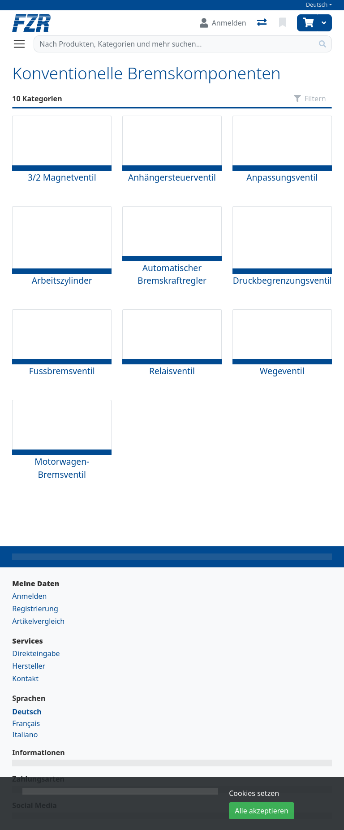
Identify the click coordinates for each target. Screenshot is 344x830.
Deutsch (317, 5)
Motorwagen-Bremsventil (61, 467)
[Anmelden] (223, 23)
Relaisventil (172, 371)
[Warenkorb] (307, 22)
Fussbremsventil (62, 371)
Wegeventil (282, 371)
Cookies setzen (254, 793)
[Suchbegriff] (174, 43)
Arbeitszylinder (62, 280)
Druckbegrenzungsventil (282, 280)
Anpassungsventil (282, 177)
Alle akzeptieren (261, 811)
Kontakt (25, 678)
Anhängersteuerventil (172, 177)
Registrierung (35, 609)
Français (26, 723)
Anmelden (29, 596)
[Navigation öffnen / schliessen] (23, 44)
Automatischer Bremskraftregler (172, 274)
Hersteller (28, 666)
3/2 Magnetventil (62, 177)
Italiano (25, 734)
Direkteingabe (36, 653)
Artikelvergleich (38, 621)
